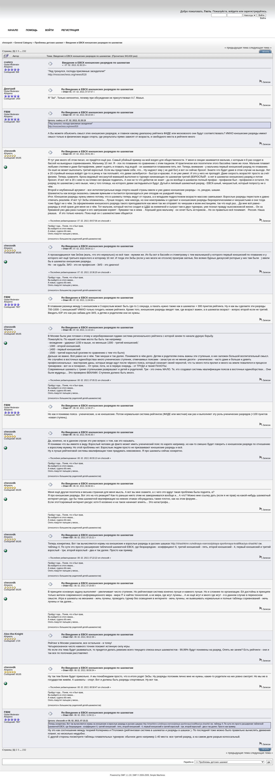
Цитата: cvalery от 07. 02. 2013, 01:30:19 (67, 120)
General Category (23, 42)
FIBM (7, 111)
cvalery (8, 62)
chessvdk (10, 150)
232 (24, 51)
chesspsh (7, 42)
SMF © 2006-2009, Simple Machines (149, 775)
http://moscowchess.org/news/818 (67, 74)
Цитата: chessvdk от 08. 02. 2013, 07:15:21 (68, 721)
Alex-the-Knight (13, 633)
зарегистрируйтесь (255, 11)
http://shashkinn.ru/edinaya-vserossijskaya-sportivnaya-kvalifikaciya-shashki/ (214, 543)
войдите (233, 11)
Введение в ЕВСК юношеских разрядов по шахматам (94, 42)
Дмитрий (9, 88)
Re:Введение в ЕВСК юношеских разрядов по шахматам (97, 89)
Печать (265, 52)
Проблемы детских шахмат (49, 42)
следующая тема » (260, 47)
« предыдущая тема (236, 47)
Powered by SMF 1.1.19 (120, 775)
